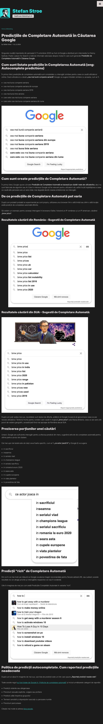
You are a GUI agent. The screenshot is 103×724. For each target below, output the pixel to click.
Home (3, 29)
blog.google (28, 711)
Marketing (9, 29)
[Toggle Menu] (100, 4)
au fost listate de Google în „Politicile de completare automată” (41, 684)
